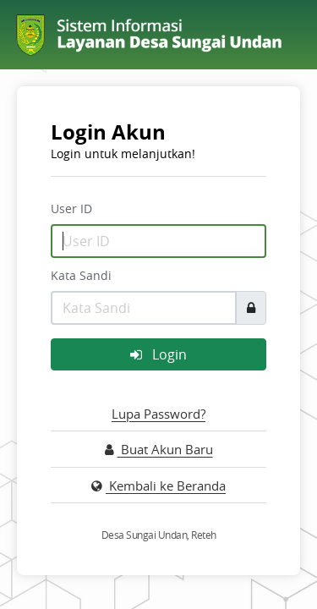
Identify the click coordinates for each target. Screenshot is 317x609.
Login (158, 354)
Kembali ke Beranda (158, 485)
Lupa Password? (158, 413)
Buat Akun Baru (159, 449)
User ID (71, 208)
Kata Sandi (81, 275)
